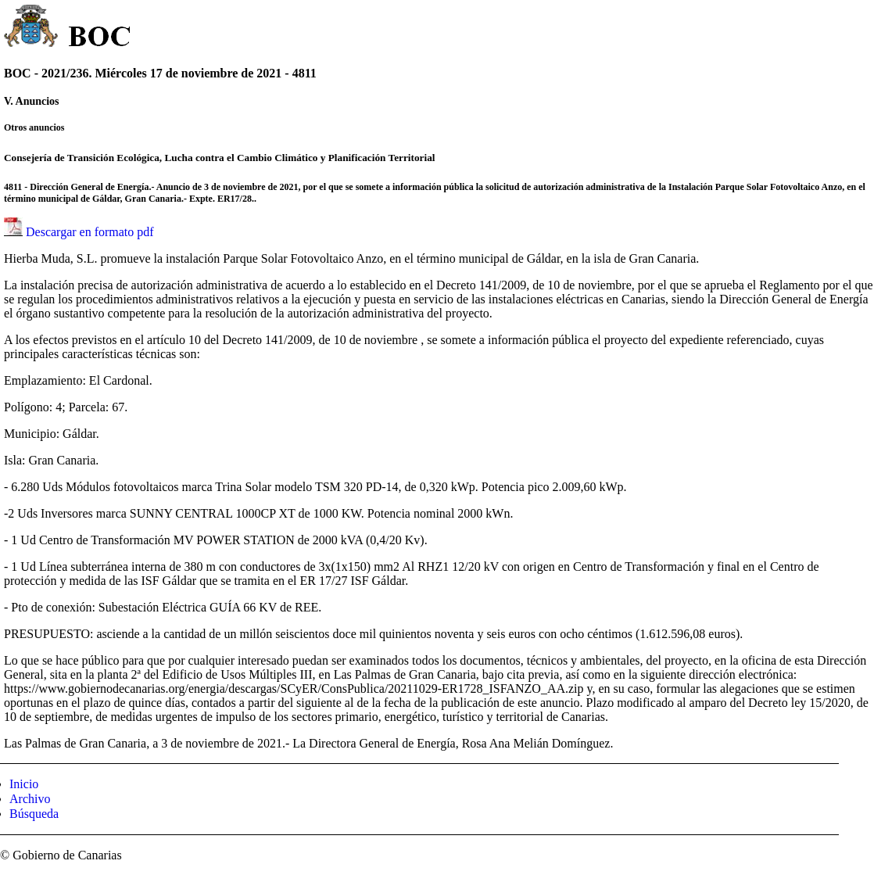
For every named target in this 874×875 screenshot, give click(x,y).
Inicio (23, 784)
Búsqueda (34, 813)
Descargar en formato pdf (90, 231)
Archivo (29, 798)
